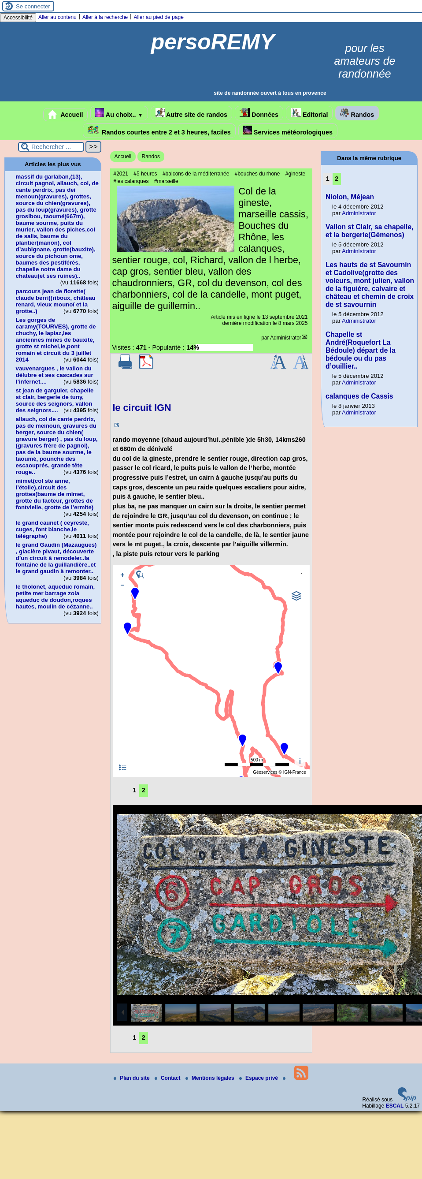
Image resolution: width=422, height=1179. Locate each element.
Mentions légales (210, 1078)
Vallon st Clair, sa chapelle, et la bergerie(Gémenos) (369, 231)
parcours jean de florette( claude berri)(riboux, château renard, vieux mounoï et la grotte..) (56, 301)
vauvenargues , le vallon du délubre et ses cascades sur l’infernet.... (54, 375)
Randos (357, 113)
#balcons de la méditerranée (196, 174)
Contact (168, 1078)
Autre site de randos (191, 113)
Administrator (285, 338)
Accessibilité (18, 18)
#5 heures (145, 174)
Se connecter (33, 6)
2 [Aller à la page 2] (143, 790)
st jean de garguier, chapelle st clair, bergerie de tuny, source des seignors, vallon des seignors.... (55, 400)
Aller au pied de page (158, 17)
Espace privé (259, 1078)
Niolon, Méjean (350, 197)
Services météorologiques (288, 131)
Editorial (309, 113)
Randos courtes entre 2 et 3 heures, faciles (159, 131)
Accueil (65, 114)
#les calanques (131, 181)
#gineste (295, 174)
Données (259, 113)
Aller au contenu (57, 17)
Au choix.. (119, 113)
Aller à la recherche (105, 17)
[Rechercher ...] (51, 147)
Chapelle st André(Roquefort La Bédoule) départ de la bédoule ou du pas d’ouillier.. (361, 350)
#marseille (166, 181)
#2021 (121, 174)
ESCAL (395, 1106)
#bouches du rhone (257, 174)
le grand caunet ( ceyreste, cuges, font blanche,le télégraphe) (52, 529)
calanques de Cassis (359, 396)
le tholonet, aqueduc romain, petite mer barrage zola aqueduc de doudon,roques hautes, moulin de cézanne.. (55, 596)
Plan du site (132, 1078)
